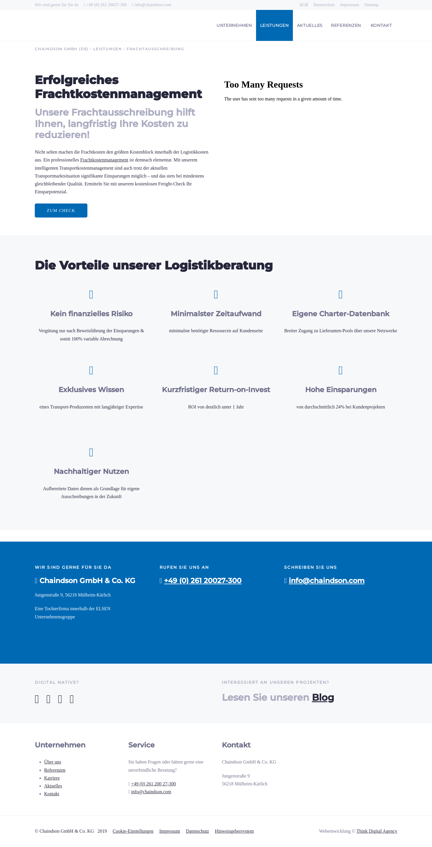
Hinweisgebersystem (234, 831)
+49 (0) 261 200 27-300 (153, 783)
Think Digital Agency (376, 831)
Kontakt (51, 793)
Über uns (52, 761)
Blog (323, 697)
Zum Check (61, 210)
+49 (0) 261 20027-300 (107, 5)
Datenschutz (197, 831)
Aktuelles (53, 785)
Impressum (169, 831)
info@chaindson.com (152, 5)
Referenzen (54, 770)
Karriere (52, 777)
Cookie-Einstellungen (133, 831)
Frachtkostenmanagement (104, 159)
